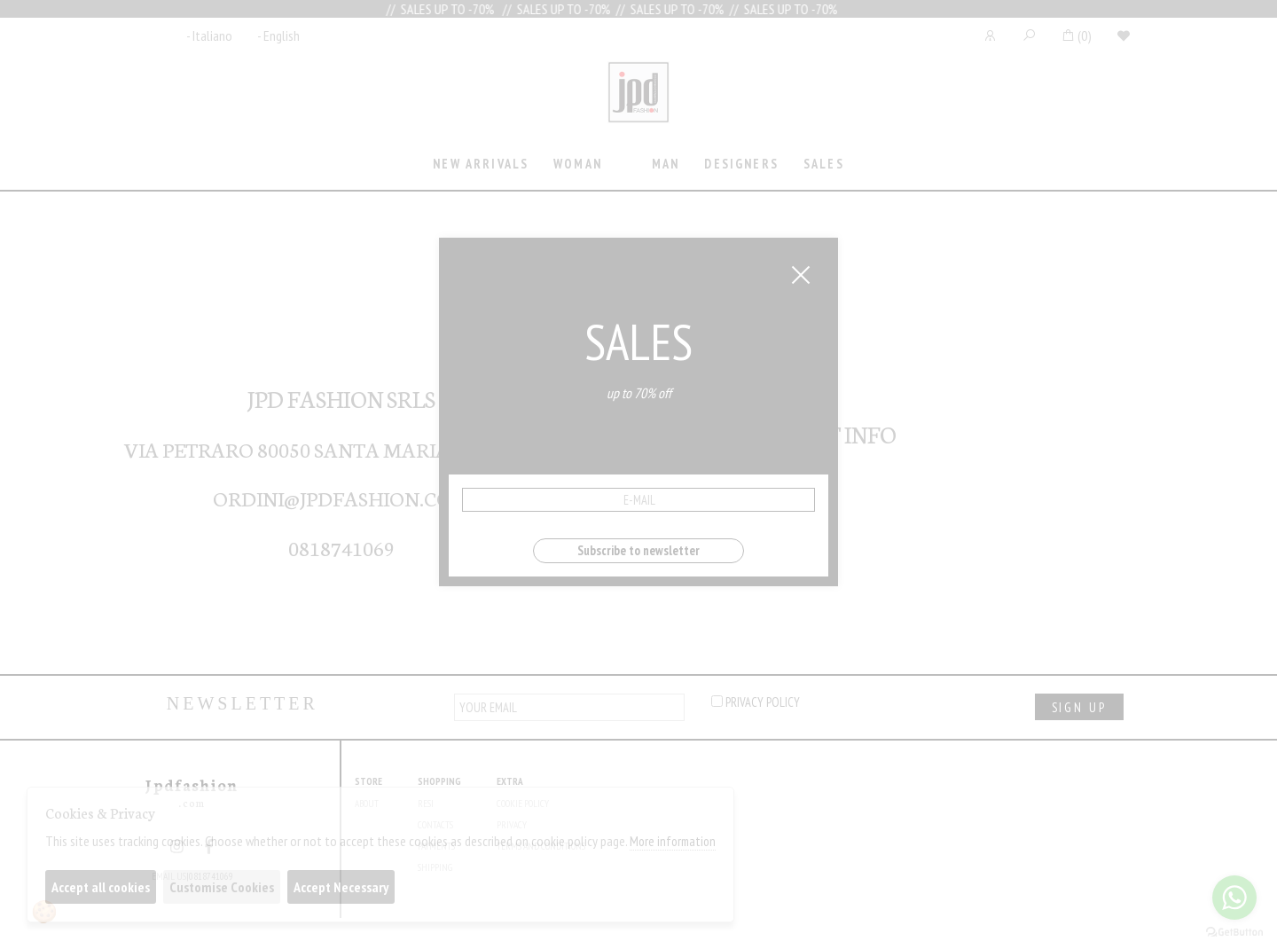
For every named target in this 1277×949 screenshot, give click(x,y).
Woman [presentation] (577, 163)
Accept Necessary (341, 887)
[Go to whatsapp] (1234, 897)
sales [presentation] (823, 163)
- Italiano (209, 35)
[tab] (481, 165)
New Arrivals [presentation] (481, 163)
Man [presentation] (665, 163)
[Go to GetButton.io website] (1234, 931)
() (1076, 35)
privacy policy (755, 702)
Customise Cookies (221, 887)
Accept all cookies (100, 887)
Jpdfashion (638, 103)
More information (673, 841)
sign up (1079, 707)
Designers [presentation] (741, 163)
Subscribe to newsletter (638, 550)
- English (278, 35)
